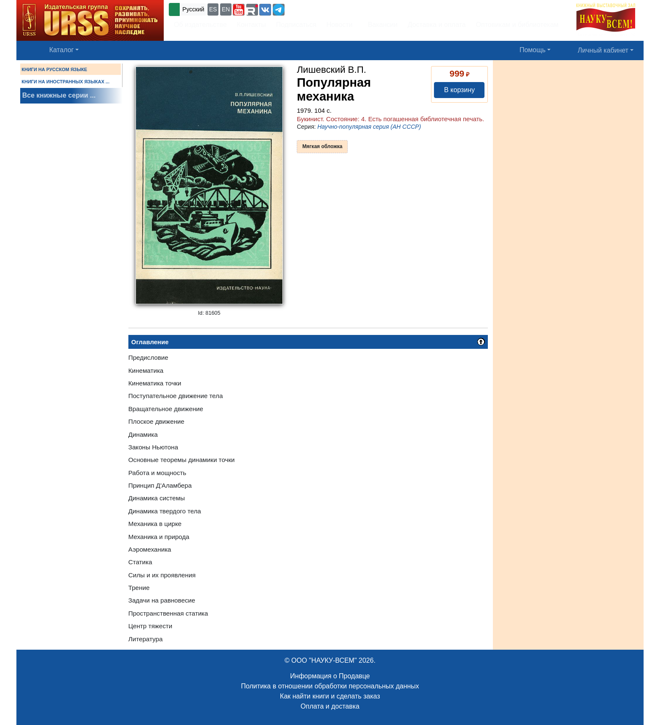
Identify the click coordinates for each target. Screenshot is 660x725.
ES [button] (213, 9)
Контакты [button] (251, 24)
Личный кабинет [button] (603, 50)
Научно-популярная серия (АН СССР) (369, 126)
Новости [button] (340, 24)
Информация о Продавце (330, 676)
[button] (239, 10)
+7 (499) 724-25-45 (317, 8)
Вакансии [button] (380, 24)
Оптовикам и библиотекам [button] (517, 24)
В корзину (459, 89)
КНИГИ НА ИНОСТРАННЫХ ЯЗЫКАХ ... (65, 81)
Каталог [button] (61, 49)
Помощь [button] (532, 49)
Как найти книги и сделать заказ (330, 696)
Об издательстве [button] (200, 24)
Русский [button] (193, 9)
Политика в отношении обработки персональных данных (330, 686)
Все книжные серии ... (59, 95)
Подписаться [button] (296, 24)
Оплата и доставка (330, 706)
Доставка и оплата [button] (436, 24)
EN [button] (226, 9)
